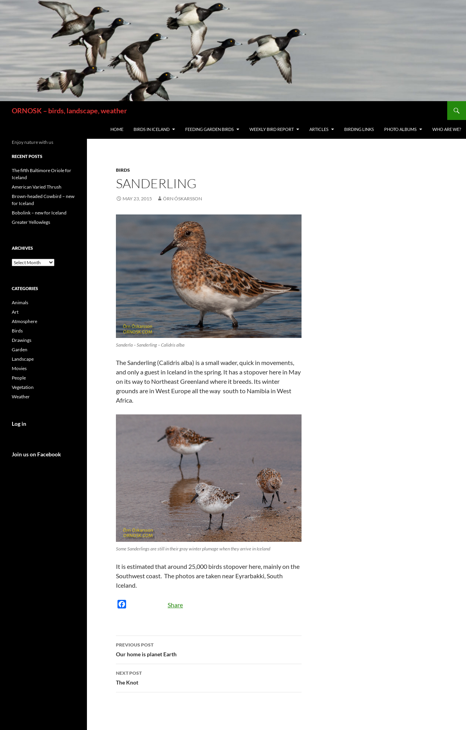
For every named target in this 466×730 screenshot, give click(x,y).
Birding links (359, 129)
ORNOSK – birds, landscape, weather (69, 110)
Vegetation (23, 387)
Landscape (23, 359)
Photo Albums (400, 129)
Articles (319, 129)
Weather (21, 397)
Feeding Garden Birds (209, 129)
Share (175, 604)
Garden (19, 349)
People (19, 378)
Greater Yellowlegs (31, 222)
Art (15, 312)
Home (116, 129)
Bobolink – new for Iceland (39, 213)
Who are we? (446, 129)
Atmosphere (24, 321)
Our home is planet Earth (209, 648)
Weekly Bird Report (271, 129)
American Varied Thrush (36, 187)
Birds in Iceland (152, 129)
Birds (123, 170)
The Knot (209, 677)
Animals (20, 302)
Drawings (21, 340)
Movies (19, 368)
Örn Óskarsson (182, 199)
